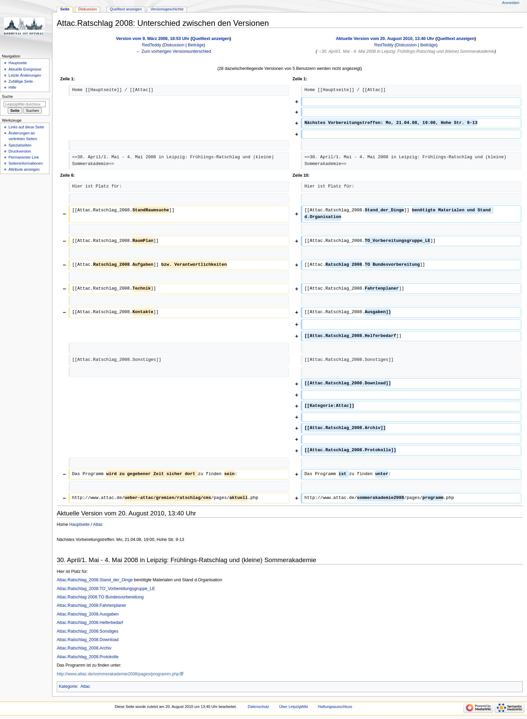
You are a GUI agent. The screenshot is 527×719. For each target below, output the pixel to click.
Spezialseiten (19, 145)
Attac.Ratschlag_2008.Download (88, 639)
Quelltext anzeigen (211, 38)
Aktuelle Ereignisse (24, 69)
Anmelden (511, 3)
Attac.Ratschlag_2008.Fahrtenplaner (91, 605)
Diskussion (174, 45)
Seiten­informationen (25, 163)
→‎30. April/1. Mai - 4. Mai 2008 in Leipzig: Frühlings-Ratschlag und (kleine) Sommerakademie (406, 51)
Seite (64, 9)
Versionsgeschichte (167, 9)
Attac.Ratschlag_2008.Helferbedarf (90, 622)
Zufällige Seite (20, 81)
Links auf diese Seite (26, 127)
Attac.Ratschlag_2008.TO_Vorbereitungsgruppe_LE (106, 588)
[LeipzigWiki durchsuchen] (25, 104)
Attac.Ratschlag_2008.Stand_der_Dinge (95, 580)
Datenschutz (258, 707)
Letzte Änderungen (24, 75)
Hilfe (12, 87)
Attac (98, 524)
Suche (7, 96)
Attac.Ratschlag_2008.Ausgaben (88, 614)
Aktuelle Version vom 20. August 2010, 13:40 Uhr (385, 38)
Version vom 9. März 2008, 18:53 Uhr (153, 38)
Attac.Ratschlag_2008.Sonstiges (87, 631)
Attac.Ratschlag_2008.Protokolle (88, 656)
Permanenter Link (23, 157)
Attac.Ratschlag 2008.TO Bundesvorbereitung (100, 597)
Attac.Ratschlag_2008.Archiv (84, 648)
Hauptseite (79, 524)
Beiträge (196, 45)
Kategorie (68, 686)
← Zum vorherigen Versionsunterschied (173, 51)
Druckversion (19, 151)
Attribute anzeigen (23, 169)
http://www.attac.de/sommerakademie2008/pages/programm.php (118, 674)
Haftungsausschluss (335, 707)
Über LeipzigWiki (293, 707)
